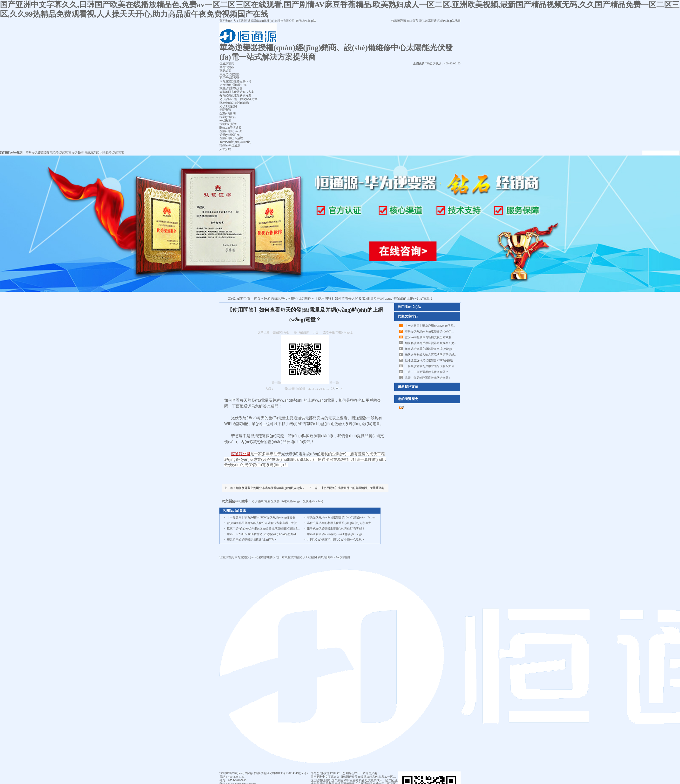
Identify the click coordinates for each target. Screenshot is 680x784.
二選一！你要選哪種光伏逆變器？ (426, 372)
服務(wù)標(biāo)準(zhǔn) (235, 142)
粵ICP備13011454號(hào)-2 (291, 773)
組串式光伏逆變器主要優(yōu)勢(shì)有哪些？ (336, 528)
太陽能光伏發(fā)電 (112, 152)
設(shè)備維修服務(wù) (264, 557)
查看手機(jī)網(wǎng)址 (338, 332)
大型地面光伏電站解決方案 (236, 92)
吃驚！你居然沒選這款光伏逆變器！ (428, 377)
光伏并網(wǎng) (313, 501)
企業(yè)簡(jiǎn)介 (230, 131)
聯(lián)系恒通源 (429, 20)
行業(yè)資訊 (227, 117)
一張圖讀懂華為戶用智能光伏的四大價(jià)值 (433, 366)
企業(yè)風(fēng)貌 (231, 138)
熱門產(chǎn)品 (409, 307)
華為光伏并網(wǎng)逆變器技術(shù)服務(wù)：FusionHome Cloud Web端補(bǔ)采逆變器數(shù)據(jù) (371, 517)
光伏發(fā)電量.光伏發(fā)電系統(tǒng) (276, 501)
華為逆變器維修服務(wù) (235, 81)
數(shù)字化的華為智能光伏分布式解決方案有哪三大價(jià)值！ (267, 523)
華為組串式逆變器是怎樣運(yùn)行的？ (252, 539)
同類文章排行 (408, 316)
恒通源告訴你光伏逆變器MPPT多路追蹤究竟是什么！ (439, 360)
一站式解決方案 (289, 557)
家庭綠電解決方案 (231, 88)
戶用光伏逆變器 (229, 74)
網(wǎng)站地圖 (450, 20)
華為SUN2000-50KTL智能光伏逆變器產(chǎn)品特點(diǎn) (264, 534)
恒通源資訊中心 (275, 298)
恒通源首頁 (226, 557)
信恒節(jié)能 (280, 332)
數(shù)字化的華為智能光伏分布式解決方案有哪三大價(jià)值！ (445, 337)
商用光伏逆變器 (229, 77)
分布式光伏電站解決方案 (235, 95)
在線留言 (412, 20)
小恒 (315, 332)
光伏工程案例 (228, 106)
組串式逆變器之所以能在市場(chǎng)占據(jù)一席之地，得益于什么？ (449, 349)
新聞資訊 (225, 109)
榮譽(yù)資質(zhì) (230, 135)
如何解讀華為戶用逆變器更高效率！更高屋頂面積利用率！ (442, 343)
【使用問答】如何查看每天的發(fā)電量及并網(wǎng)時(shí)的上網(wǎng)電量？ (373, 298)
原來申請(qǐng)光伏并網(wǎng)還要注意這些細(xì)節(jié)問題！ (266, 528)
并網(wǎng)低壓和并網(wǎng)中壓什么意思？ (336, 539)
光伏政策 (225, 120)
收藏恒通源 (398, 20)
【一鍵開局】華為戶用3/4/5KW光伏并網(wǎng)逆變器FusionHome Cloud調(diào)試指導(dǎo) (285, 517)
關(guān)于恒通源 (230, 127)
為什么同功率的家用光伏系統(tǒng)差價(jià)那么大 (339, 523)
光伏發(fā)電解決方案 (233, 85)
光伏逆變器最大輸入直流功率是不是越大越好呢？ (437, 354)
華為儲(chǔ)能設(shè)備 (234, 102)
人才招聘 (225, 149)
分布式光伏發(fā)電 (59, 152)
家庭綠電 (225, 70)
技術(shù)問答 (228, 124)
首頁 (257, 298)
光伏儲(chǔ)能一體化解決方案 (238, 99)
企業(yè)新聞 (227, 113)
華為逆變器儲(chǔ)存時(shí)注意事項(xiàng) (334, 534)
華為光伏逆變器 (36, 152)
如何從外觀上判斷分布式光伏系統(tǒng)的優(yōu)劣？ (270, 488)
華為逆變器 (226, 67)
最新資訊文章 (408, 386)
